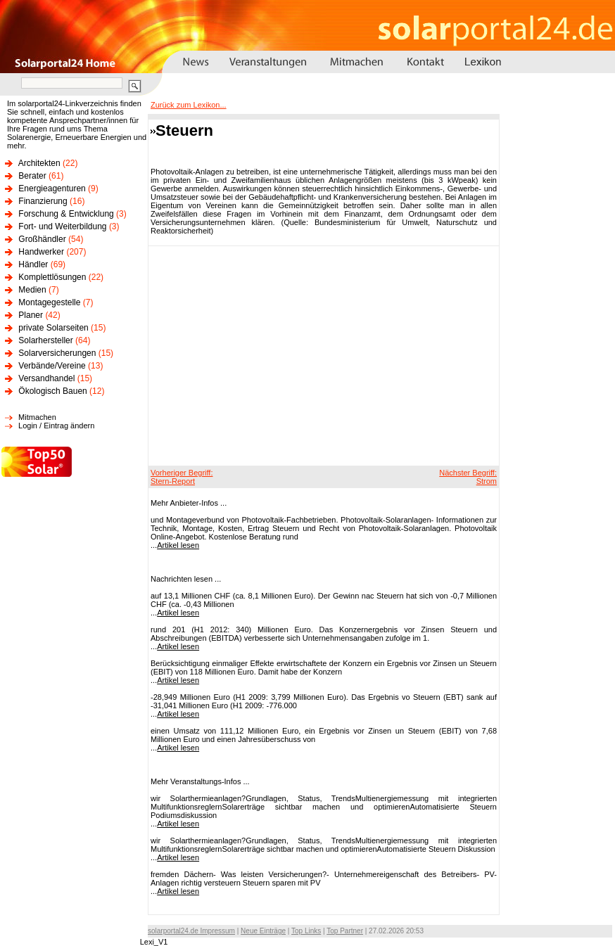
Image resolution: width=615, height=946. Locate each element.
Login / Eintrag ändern (56, 425)
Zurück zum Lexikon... (189, 105)
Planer (30, 315)
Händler (33, 264)
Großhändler (41, 239)
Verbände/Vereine (51, 366)
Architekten (39, 163)
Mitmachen (37, 417)
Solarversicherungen (57, 353)
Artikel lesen (178, 545)
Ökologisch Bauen (52, 391)
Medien (32, 290)
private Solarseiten (53, 328)
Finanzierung (42, 201)
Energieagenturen (51, 188)
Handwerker (41, 252)
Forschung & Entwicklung (65, 214)
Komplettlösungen (52, 277)
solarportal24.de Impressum (191, 931)
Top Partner (344, 931)
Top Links (306, 931)
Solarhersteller (45, 340)
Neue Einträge (263, 931)
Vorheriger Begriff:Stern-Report (182, 476)
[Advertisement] (308, 355)
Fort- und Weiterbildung (62, 226)
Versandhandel (46, 378)
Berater (32, 176)
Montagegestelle (49, 302)
